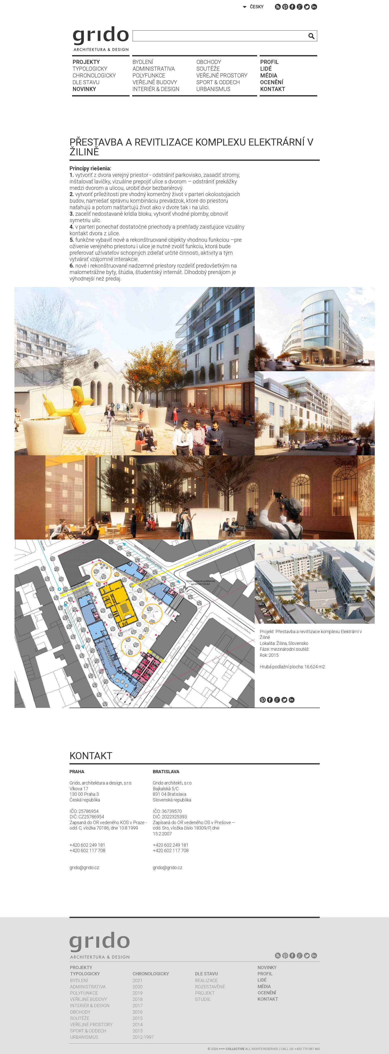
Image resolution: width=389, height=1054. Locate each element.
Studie (202, 999)
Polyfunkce (149, 75)
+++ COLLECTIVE (231, 1049)
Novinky (84, 89)
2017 (138, 1005)
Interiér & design (156, 89)
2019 (138, 993)
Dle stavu (86, 82)
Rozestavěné (210, 986)
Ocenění (271, 82)
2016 (138, 1012)
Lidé (266, 69)
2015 (138, 1018)
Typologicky (90, 69)
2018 (138, 999)
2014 (138, 1024)
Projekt (205, 993)
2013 (138, 1030)
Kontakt (272, 89)
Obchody (208, 62)
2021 (138, 980)
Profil (269, 62)
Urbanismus (213, 89)
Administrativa (154, 69)
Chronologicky (94, 75)
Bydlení (143, 62)
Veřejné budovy (155, 82)
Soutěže (208, 69)
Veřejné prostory (221, 75)
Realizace (206, 980)
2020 (138, 986)
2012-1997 (143, 1037)
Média (268, 75)
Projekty (86, 62)
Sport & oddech (218, 82)
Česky (257, 6)
